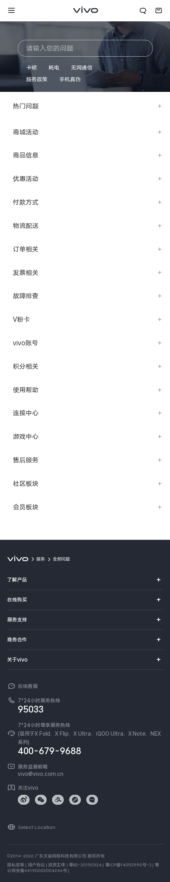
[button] (11, 10)
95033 (30, 709)
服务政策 (36, 79)
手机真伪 (70, 79)
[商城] (158, 10)
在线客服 (28, 686)
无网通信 (81, 67)
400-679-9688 (49, 751)
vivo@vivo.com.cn (40, 774)
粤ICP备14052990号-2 (128, 864)
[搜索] (143, 10)
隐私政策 (15, 864)
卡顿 (31, 67)
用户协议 (36, 864)
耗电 (53, 67)
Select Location (36, 827)
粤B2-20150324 (85, 864)
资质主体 (56, 864)
